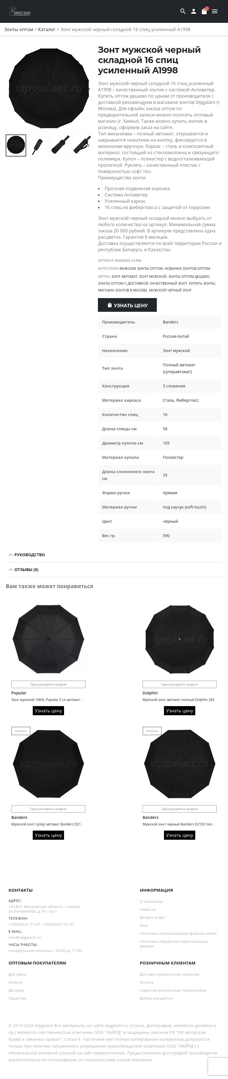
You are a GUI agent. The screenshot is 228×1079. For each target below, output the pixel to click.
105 (166, 443)
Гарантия (17, 998)
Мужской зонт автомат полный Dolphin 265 (178, 699)
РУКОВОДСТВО (29, 554)
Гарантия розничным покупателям (173, 990)
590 (166, 535)
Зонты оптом (18, 29)
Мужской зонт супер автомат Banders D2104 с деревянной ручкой (66, 824)
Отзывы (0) (25, 569)
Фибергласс (187, 400)
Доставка (17, 974)
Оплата (15, 982)
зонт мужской (153, 276)
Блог (144, 925)
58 (165, 428)
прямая (170, 492)
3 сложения (174, 386)
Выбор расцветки (156, 998)
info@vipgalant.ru (25, 937)
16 (165, 414)
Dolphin (150, 693)
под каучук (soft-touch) (184, 507)
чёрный (170, 521)
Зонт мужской (176, 350)
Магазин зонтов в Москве (122, 290)
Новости (148, 909)
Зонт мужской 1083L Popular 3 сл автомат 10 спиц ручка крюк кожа (67, 699)
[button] (88, 89)
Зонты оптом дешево (188, 276)
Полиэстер (173, 457)
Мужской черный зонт (170, 290)
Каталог (47, 29)
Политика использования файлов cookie (178, 933)
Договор (16, 990)
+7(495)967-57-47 (58, 924)
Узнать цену (131, 305)
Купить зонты (202, 283)
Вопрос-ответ (152, 917)
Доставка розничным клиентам (170, 974)
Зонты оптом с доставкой (123, 283)
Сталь (168, 400)
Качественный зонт (168, 283)
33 (165, 475)
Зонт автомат (124, 276)
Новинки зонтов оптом (187, 268)
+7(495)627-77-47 (24, 924)
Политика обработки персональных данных (174, 944)
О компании (151, 901)
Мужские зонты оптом (141, 268)
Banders (170, 322)
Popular (18, 693)
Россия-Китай (176, 336)
